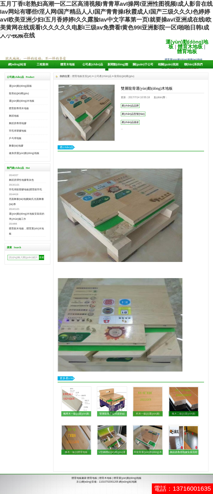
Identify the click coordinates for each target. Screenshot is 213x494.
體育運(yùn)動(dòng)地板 (127, 478)
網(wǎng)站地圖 (128, 481)
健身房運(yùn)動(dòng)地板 (24, 153)
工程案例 (42, 64)
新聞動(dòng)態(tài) (118, 68)
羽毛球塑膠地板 (17, 130)
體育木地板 (190, 46)
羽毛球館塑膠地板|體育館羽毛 (25, 189)
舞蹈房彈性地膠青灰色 (21, 180)
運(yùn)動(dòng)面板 (20, 85)
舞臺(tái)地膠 (16, 145)
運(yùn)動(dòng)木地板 (21, 100)
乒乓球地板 (15, 138)
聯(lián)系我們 (193, 64)
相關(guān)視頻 (168, 64)
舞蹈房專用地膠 (17, 123)
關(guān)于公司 (143, 64)
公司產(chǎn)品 (92, 64)
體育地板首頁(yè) (82, 76)
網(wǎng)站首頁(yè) (17, 68)
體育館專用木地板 (19, 108)
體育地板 (187, 51)
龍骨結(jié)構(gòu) (19, 93)
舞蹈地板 (14, 115)
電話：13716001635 (182, 488)
